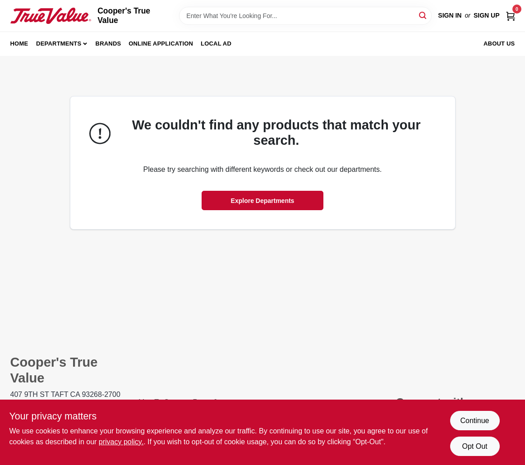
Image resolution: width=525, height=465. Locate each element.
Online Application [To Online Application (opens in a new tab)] (161, 43)
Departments (58, 43)
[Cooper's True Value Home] (51, 16)
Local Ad (216, 43)
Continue (474, 420)
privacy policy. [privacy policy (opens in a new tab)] (121, 442)
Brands (108, 43)
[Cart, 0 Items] (510, 15)
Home (19, 43)
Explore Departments (263, 200)
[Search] (423, 15)
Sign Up (487, 15)
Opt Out (474, 446)
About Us (499, 43)
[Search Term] (305, 16)
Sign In (449, 15)
